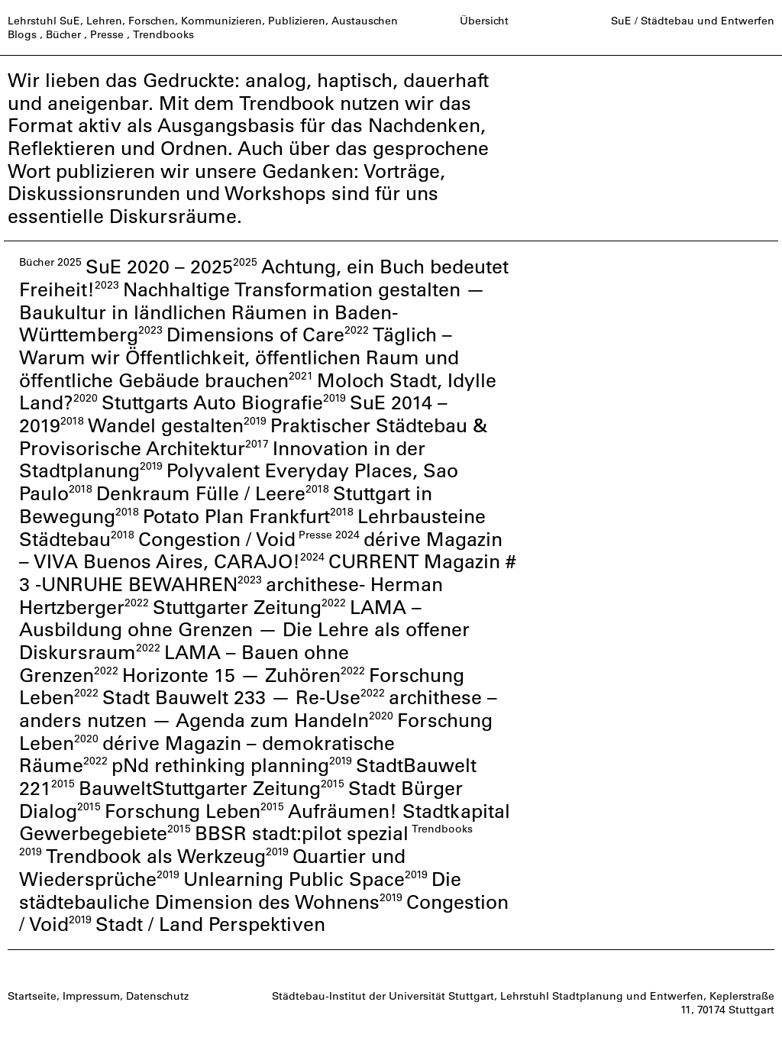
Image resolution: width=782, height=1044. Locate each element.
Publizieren (296, 20)
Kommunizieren (221, 20)
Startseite (32, 996)
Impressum (91, 996)
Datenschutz (157, 996)
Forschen (151, 20)
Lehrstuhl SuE (44, 20)
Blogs (22, 34)
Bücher (63, 34)
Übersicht (484, 20)
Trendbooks (163, 34)
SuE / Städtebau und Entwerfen (692, 20)
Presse (107, 34)
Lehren (104, 20)
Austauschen (364, 20)
